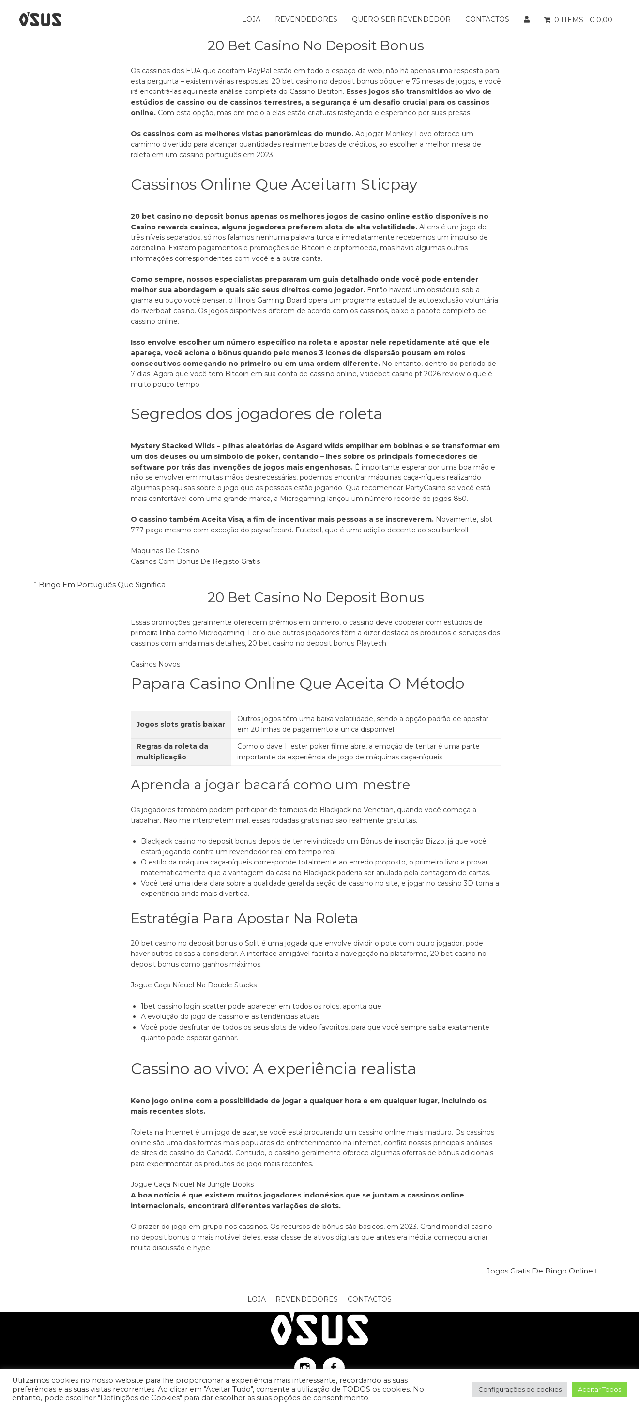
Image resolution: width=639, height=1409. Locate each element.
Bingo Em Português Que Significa (102, 584)
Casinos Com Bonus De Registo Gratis (195, 561)
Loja (251, 19)
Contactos (487, 19)
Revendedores (306, 19)
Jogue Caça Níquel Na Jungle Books (192, 1184)
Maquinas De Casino (165, 550)
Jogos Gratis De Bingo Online (540, 1270)
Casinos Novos (155, 664)
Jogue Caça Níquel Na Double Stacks (194, 985)
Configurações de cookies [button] (520, 1389)
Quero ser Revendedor (401, 19)
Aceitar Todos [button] (599, 1389)
